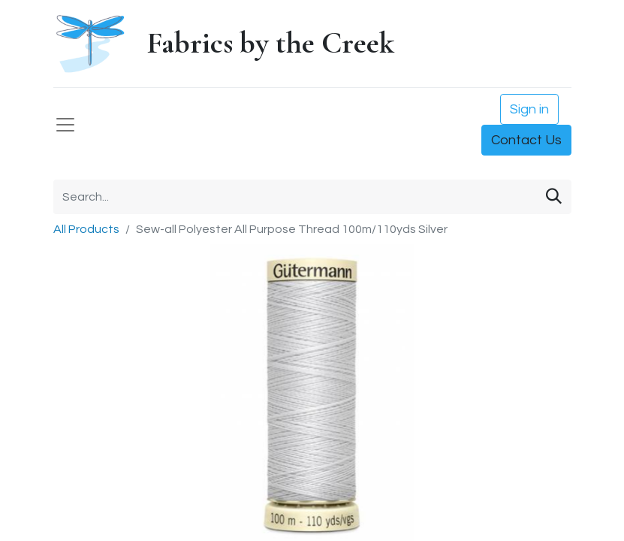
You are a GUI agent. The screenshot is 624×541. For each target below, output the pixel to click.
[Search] (553, 197)
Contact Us (526, 140)
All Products (86, 229)
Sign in (529, 109)
